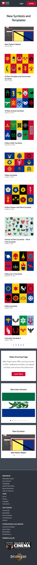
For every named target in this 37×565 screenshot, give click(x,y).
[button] (10, 420)
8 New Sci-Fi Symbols (13, 274)
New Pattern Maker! (13, 44)
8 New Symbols (11, 306)
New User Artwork (18, 389)
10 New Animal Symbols (14, 111)
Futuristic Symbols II (13, 338)
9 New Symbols (11, 175)
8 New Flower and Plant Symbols (18, 207)
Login (21, 3)
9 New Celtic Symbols (13, 143)
